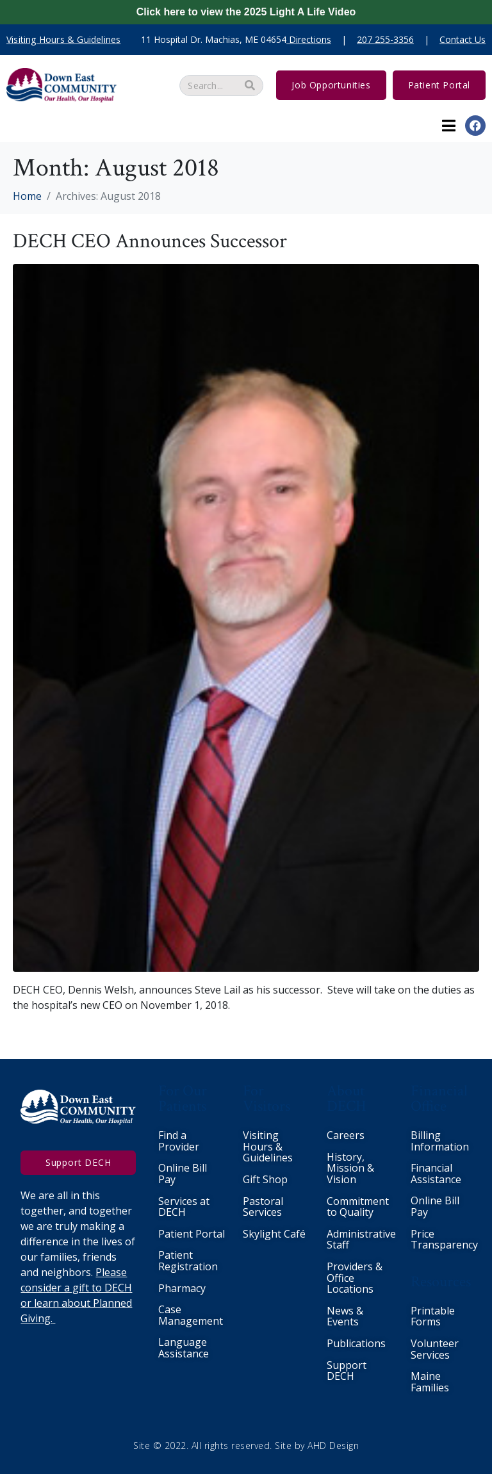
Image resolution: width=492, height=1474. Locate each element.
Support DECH (346, 1371)
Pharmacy (182, 1288)
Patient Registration (188, 1260)
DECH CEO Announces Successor (150, 241)
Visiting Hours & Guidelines (268, 1146)
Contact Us (462, 39)
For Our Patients (182, 1098)
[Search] (250, 85)
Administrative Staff (361, 1239)
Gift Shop (265, 1179)
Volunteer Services (435, 1349)
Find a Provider (178, 1141)
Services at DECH (183, 1207)
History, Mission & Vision (350, 1168)
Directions (310, 39)
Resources (441, 1281)
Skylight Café (274, 1234)
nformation (441, 1147)
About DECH (346, 1098)
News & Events (345, 1316)
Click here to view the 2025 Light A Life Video (246, 11)
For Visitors (266, 1098)
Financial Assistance (436, 1173)
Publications (356, 1343)
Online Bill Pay (182, 1173)
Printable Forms (433, 1316)
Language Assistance (183, 1348)
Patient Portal (191, 1234)
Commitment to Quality (358, 1207)
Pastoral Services (263, 1207)
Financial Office (439, 1098)
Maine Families (430, 1382)
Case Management (190, 1315)
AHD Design (333, 1445)
